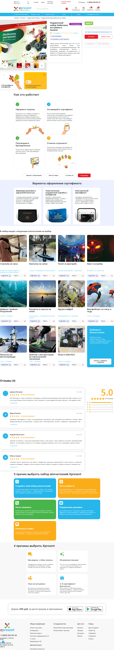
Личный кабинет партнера (61, 630)
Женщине (80, 630)
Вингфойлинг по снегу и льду (99, 310)
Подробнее (13, 403)
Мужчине (80, 628)
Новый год (92, 630)
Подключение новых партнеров (63, 628)
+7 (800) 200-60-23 (93, 2)
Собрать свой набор (102, 43)
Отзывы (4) (69, 175)
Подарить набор (49, 14)
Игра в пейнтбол (66, 354)
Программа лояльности (37, 649)
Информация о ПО (35, 641)
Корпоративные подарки (66, 2)
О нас (28, 2)
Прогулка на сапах (38, 264)
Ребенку (79, 636)
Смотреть (75, 33)
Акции (43, 2)
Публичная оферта (36, 633)
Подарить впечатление (21, 14)
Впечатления (53, 175)
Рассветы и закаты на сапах (40, 310)
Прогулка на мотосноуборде (7, 355)
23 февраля (92, 636)
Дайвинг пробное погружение (9, 310)
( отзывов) (56, 33)
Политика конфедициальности (39, 636)
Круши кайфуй (65, 309)
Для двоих (80, 633)
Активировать (34, 630)
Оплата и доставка (50, 2)
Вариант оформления (34, 175)
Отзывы (35, 2)
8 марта (91, 639)
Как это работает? (17, 2)
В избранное (89, 43)
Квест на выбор (95, 264)
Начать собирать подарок (100, 361)
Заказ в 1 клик (105, 36)
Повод (78, 14)
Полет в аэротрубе (67, 264)
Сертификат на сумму (93, 14)
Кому (64, 14)
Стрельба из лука (9, 264)
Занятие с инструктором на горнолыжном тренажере (41, 356)
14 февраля (92, 633)
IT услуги (33, 639)
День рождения (93, 628)
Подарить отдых (35, 14)
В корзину (91, 36)
